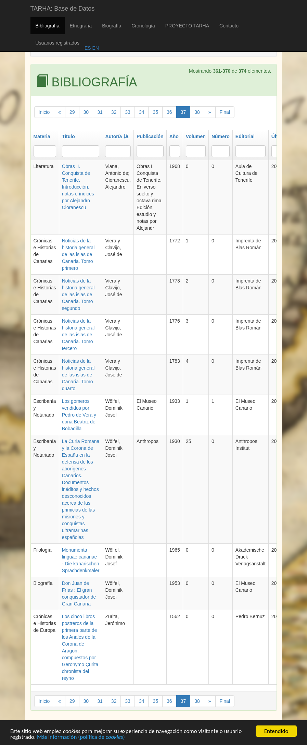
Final (225, 112)
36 (169, 112)
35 (155, 112)
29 (72, 112)
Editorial (245, 136)
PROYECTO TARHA (187, 25)
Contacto (229, 25)
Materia (42, 136)
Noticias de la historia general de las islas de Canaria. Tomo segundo (78, 294)
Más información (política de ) (81, 738)
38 (197, 112)
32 (114, 112)
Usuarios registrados (57, 43)
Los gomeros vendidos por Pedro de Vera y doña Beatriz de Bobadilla (79, 414)
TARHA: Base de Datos (62, 8)
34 (141, 112)
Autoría (116, 136)
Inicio (44, 112)
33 (127, 112)
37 (183, 112)
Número (221, 136)
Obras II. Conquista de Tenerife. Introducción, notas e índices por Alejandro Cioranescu (78, 187)
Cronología (143, 25)
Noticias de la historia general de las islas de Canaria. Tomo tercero (78, 334)
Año (174, 136)
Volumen (196, 136)
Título (68, 136)
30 (86, 112)
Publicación (150, 136)
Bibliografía (48, 25)
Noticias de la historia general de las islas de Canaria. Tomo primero (78, 254)
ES (88, 48)
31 (100, 112)
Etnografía (81, 25)
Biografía (111, 25)
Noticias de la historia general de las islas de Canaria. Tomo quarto (78, 374)
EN (95, 48)
